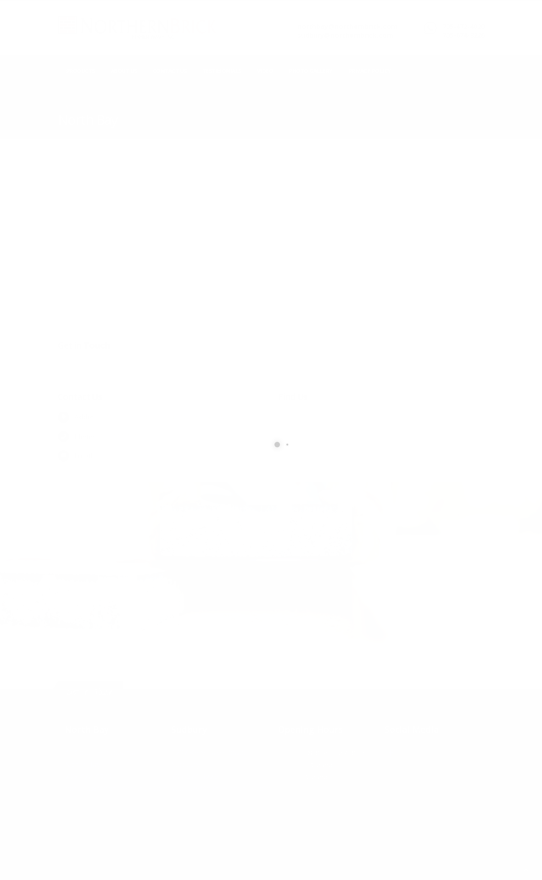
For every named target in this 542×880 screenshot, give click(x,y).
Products (80, 71)
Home (65, 106)
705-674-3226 (463, 35)
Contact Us (170, 71)
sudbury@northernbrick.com (345, 35)
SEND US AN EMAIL (321, 19)
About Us (124, 71)
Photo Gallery (311, 71)
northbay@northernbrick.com (347, 26)
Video (265, 71)
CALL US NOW (460, 19)
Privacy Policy (369, 71)
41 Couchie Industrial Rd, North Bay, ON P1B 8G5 (179, 416)
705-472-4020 (463, 26)
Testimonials (221, 71)
